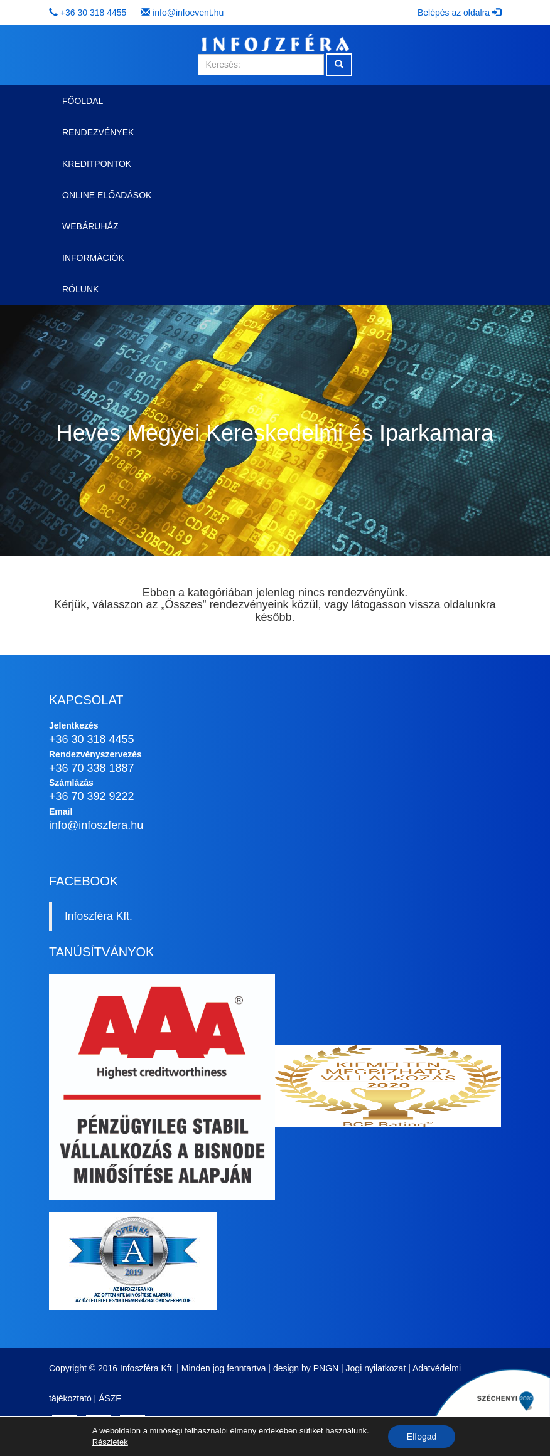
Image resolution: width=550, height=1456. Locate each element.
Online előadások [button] (106, 195)
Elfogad (421, 1437)
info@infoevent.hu (188, 13)
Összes (183, 604)
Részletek (110, 1442)
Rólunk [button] (80, 289)
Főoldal (82, 101)
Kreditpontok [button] (96, 164)
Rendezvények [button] (98, 132)
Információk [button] (93, 258)
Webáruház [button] (90, 226)
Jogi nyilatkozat (376, 1368)
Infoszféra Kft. (98, 916)
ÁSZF (110, 1398)
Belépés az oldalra (459, 13)
